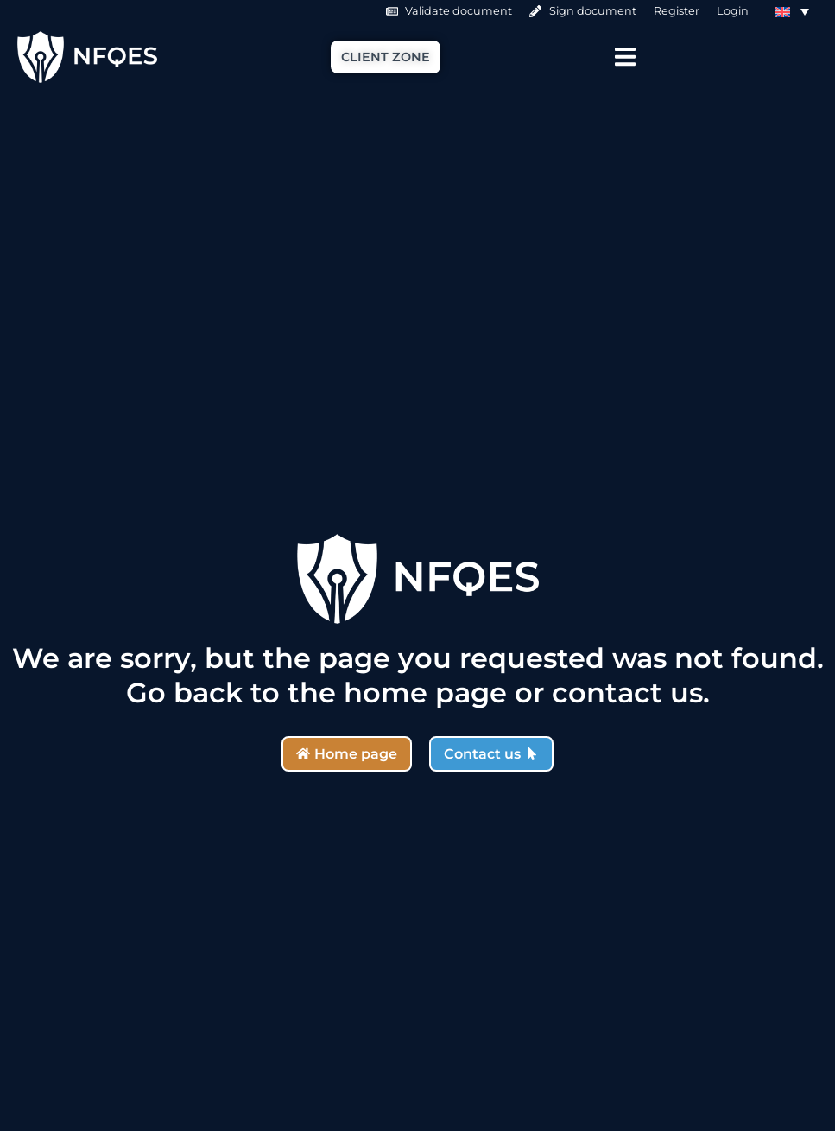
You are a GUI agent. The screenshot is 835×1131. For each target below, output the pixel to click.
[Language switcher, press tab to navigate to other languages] (792, 11)
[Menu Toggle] (625, 56)
